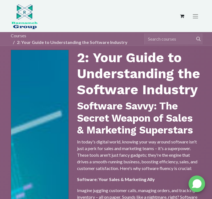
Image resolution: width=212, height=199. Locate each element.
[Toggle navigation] (195, 16)
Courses (18, 35)
